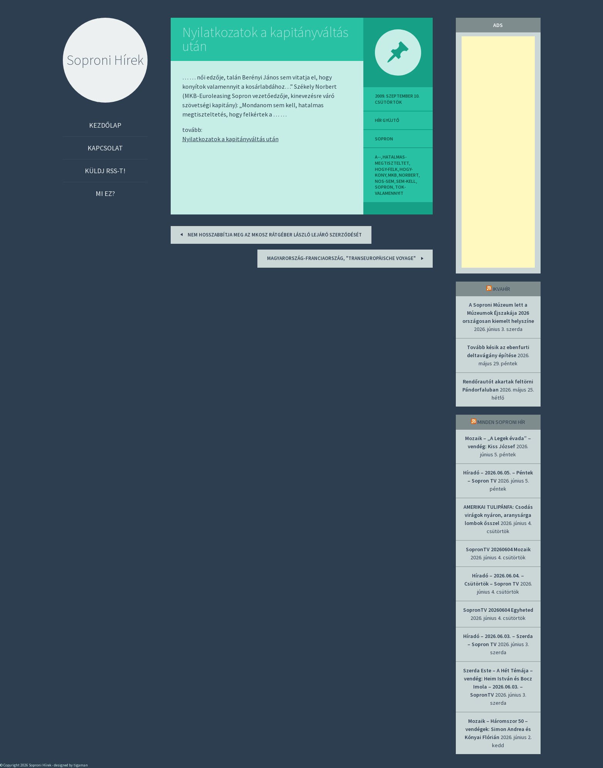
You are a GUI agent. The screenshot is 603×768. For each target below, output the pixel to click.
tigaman (81, 765)
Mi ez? (105, 193)
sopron (384, 139)
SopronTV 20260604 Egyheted (498, 609)
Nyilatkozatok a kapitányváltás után (265, 39)
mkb (392, 175)
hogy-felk (386, 169)
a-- (378, 157)
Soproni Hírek (105, 60)
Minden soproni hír (501, 422)
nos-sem (384, 181)
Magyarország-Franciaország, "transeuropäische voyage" (346, 258)
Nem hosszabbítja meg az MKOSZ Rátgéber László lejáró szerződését (270, 234)
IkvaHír (501, 288)
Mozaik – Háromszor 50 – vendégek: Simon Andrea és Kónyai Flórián (498, 729)
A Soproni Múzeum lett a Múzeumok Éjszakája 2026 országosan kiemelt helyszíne (498, 312)
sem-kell (406, 181)
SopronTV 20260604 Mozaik (498, 549)
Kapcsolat (105, 147)
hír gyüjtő (387, 120)
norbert (408, 175)
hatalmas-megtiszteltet (392, 160)
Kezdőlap (105, 125)
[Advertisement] (498, 152)
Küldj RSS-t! (105, 170)
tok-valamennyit (390, 190)
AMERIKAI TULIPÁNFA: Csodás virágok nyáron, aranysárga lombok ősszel (498, 515)
